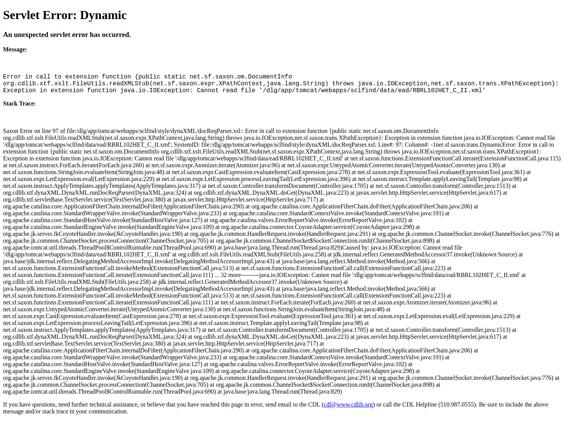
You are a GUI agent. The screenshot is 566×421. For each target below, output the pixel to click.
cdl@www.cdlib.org (348, 404)
